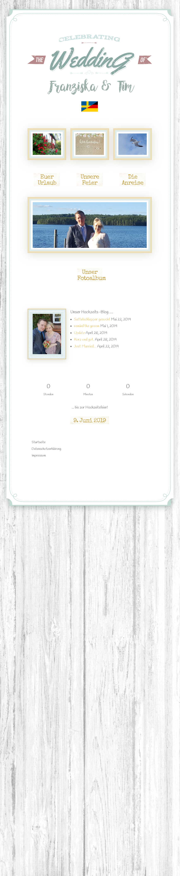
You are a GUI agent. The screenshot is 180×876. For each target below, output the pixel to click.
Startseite (39, 442)
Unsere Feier (89, 180)
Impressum (39, 455)
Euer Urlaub (47, 180)
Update (79, 332)
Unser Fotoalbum (91, 276)
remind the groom (87, 326)
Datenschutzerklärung (46, 449)
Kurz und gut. (84, 339)
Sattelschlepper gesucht (92, 319)
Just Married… (85, 346)
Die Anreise (132, 180)
